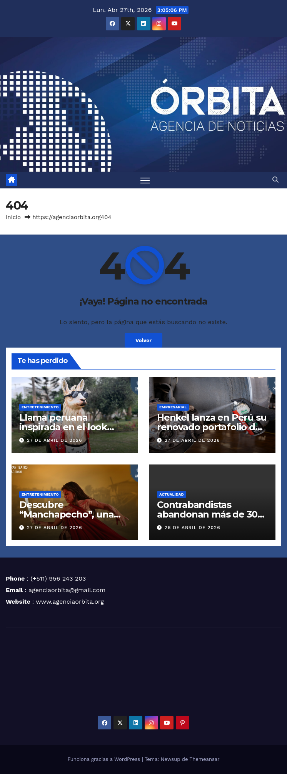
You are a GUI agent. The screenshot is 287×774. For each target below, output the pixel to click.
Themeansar (205, 759)
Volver (143, 340)
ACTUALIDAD (171, 494)
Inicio (13, 217)
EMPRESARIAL (173, 407)
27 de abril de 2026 (54, 440)
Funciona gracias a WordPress (104, 759)
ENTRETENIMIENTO (40, 407)
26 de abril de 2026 (192, 527)
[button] (275, 179)
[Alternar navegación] (145, 180)
